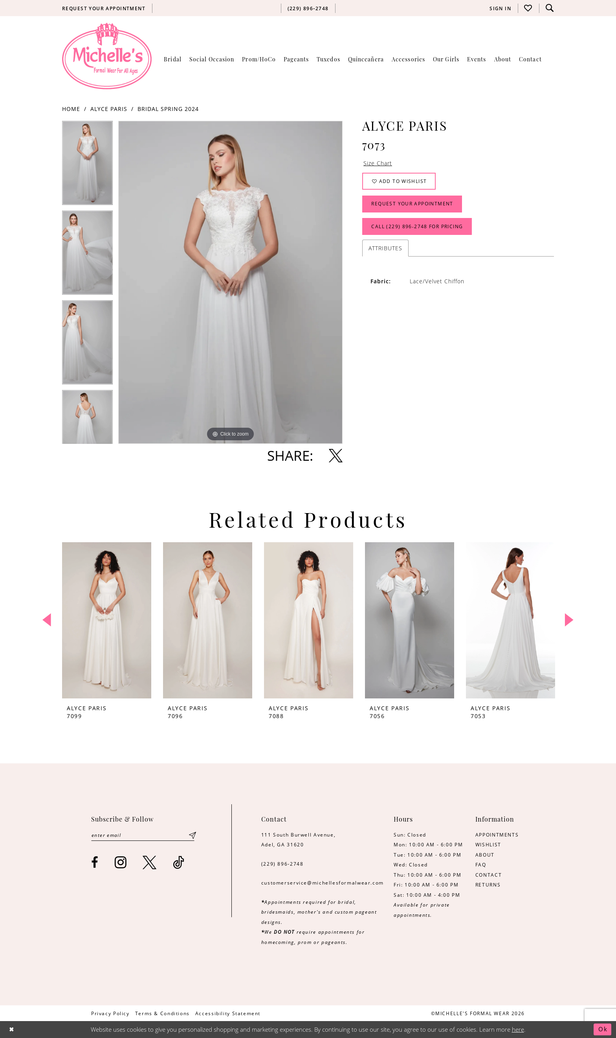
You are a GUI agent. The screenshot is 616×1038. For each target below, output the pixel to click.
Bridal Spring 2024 (168, 109)
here (518, 1030)
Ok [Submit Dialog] (602, 1030)
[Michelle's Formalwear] (107, 56)
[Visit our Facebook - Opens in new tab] (95, 863)
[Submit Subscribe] (192, 835)
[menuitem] (104, 8)
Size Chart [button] (377, 163)
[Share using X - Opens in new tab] (336, 455)
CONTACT (488, 875)
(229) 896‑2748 (282, 864)
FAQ (480, 864)
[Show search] (549, 8)
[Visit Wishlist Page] (528, 8)
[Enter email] (143, 835)
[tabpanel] (87, 166)
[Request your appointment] (104, 8)
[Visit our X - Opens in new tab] (150, 863)
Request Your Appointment (413, 205)
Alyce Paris (108, 109)
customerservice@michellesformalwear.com (322, 882)
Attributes (385, 250)
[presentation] (106, 620)
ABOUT (485, 854)
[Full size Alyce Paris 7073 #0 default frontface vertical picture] (230, 282)
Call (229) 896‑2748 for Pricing (418, 228)
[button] (500, 8)
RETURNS (487, 884)
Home (71, 109)
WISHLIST (488, 844)
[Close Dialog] (12, 1029)
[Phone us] (308, 8)
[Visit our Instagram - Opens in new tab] (121, 863)
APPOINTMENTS (497, 834)
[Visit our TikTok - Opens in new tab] (179, 863)
